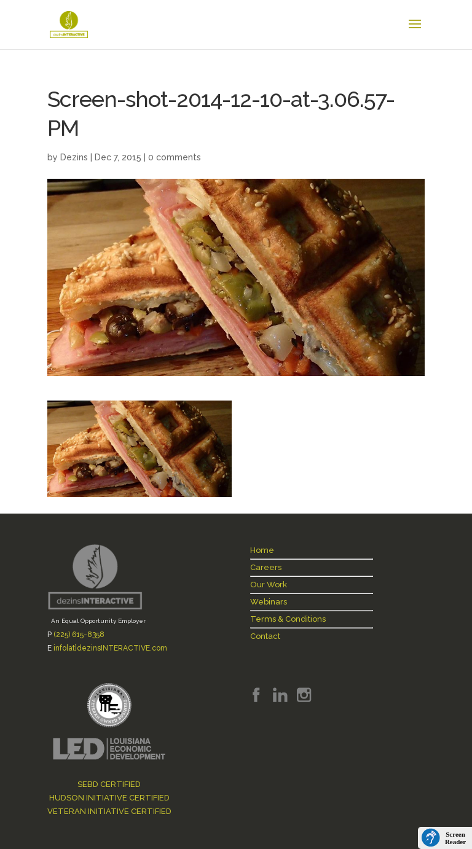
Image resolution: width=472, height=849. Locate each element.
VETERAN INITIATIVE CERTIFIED (109, 811)
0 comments (174, 157)
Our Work (268, 584)
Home (262, 550)
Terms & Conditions (288, 619)
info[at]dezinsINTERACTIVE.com (110, 648)
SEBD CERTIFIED (109, 784)
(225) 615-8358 (78, 634)
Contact (265, 636)
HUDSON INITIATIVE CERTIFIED (109, 797)
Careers (265, 567)
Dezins (74, 157)
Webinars (268, 601)
